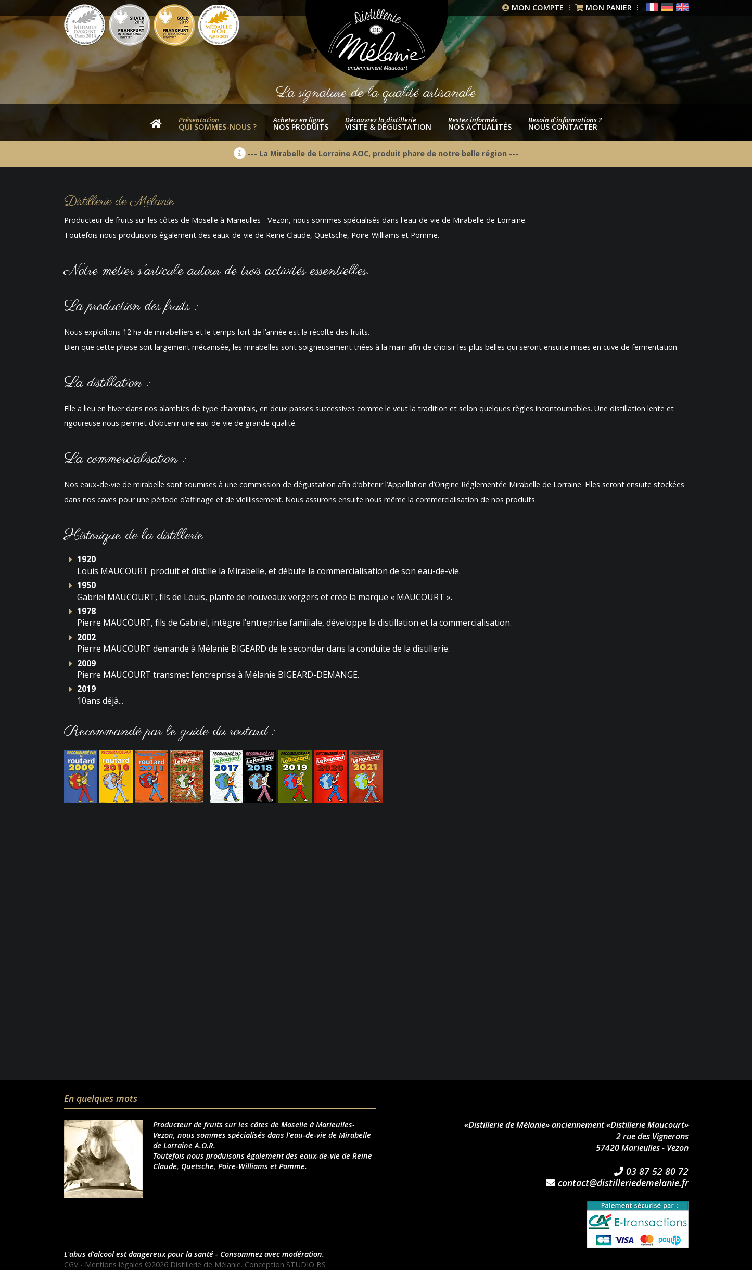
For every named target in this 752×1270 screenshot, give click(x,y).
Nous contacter (565, 123)
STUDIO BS (307, 1264)
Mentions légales (114, 1264)
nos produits (300, 123)
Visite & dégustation (388, 123)
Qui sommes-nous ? (218, 123)
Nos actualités (480, 123)
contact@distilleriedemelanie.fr (617, 1183)
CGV (71, 1264)
